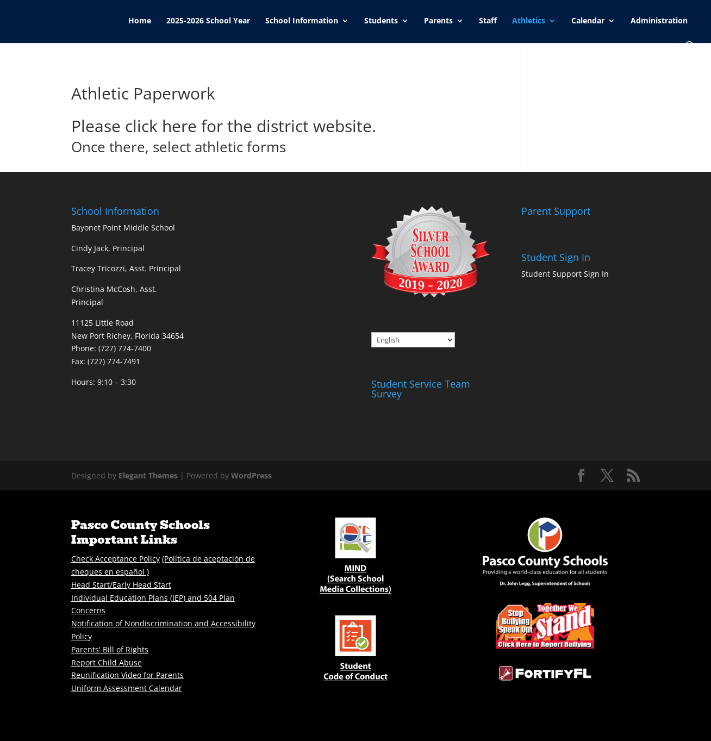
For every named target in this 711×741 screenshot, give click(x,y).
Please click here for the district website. (223, 126)
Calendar (587, 21)
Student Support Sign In (565, 274)
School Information (301, 21)
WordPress (251, 475)
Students (381, 21)
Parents (438, 21)
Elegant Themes (148, 475)
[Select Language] (413, 339)
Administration (659, 21)
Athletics (528, 21)
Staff (488, 21)
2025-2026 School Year (208, 21)
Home (139, 21)
